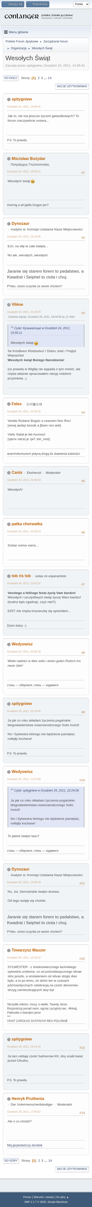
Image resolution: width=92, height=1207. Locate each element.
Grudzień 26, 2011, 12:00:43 (24, 882)
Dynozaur (20, 223)
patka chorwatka (27, 524)
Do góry (10, 1160)
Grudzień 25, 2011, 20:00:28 (24, 651)
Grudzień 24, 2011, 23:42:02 (24, 583)
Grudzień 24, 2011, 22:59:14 (24, 531)
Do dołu (10, 78)
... (46, 78)
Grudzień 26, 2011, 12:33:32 (24, 957)
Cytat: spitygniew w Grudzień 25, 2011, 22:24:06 (46, 790)
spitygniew (22, 99)
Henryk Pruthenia (28, 1099)
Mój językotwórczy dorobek (24, 1145)
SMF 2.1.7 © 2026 (35, 1201)
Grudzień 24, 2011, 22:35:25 (24, 411)
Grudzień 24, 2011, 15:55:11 (24, 171)
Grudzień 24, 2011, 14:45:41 (24, 106)
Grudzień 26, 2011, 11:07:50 (24, 779)
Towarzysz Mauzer (29, 950)
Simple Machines (58, 1201)
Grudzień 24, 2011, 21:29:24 (24, 311)
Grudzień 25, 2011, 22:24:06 (24, 711)
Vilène (17, 304)
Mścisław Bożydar (28, 159)
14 (50, 78)
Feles (17, 404)
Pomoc (27, 1197)
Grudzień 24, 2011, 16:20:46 (24, 236)
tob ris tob (21, 576)
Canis (17, 472)
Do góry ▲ (62, 1197)
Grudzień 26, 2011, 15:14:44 (24, 1046)
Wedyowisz (22, 644)
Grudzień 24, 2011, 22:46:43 (24, 479)
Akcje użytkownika (72, 86)
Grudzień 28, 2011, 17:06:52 (24, 1111)
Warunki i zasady (44, 1197)
